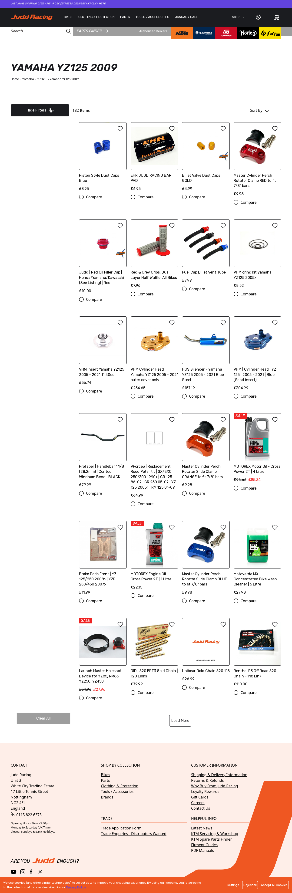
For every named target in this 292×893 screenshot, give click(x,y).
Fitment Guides (204, 844)
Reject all (250, 885)
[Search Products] (36, 31)
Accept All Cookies (274, 885)
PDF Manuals (202, 850)
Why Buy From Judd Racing (214, 785)
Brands (107, 797)
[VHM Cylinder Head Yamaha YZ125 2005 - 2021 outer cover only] (154, 355)
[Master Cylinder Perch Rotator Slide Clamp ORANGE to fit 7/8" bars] (206, 451)
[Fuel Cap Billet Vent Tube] (206, 252)
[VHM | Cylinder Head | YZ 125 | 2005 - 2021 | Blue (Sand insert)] (257, 355)
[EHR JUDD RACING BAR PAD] (154, 158)
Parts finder (92, 31)
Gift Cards (199, 797)
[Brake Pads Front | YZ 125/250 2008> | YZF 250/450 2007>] (103, 559)
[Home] (32, 17)
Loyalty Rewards (205, 791)
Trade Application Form (121, 828)
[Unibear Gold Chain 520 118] (206, 651)
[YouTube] (14, 872)
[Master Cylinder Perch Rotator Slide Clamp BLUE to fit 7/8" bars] (206, 559)
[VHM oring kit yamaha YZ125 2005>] (257, 255)
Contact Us (200, 808)
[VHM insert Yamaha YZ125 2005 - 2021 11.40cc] (103, 352)
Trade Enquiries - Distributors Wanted (133, 833)
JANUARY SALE (186, 17)
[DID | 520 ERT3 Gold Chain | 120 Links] (154, 654)
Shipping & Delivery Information (219, 774)
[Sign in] (258, 17)
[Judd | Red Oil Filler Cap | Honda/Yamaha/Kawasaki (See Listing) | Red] (103, 258)
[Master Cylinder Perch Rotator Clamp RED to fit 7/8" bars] (257, 161)
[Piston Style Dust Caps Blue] (103, 158)
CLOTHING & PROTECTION (96, 17)
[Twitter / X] (40, 872)
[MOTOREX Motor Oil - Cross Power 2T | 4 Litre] (257, 449)
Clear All (43, 718)
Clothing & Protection (119, 785)
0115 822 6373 (26, 814)
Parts (105, 780)
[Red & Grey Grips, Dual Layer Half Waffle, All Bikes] (154, 255)
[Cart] (276, 17)
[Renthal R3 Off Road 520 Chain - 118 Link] (257, 654)
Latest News (201, 828)
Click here (98, 3)
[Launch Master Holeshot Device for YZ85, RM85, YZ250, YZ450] (103, 656)
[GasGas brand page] (226, 33)
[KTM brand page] (182, 33)
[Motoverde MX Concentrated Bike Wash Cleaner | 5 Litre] (257, 559)
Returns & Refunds (207, 780)
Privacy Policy (76, 887)
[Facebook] (31, 871)
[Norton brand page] (248, 33)
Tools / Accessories (117, 791)
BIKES (68, 17)
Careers (198, 802)
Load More (180, 720)
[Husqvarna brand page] (204, 33)
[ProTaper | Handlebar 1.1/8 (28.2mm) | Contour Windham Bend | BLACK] (103, 451)
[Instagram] (22, 871)
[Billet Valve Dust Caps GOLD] (206, 158)
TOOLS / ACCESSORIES (152, 17)
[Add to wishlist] (120, 128)
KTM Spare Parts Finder (211, 839)
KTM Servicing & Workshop (214, 833)
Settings (233, 885)
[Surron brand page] (270, 33)
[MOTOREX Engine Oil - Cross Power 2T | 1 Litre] (154, 557)
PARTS (125, 17)
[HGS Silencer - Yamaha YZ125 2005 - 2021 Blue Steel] (206, 355)
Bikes (105, 774)
